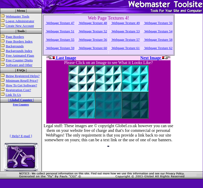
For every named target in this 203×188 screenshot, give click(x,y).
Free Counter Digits (19, 60)
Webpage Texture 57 (125, 40)
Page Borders (15, 37)
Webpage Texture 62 (158, 48)
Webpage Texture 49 (125, 23)
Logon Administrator (19, 21)
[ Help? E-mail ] (21, 136)
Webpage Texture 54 (158, 31)
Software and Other (19, 65)
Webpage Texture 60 (92, 48)
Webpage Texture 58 (158, 40)
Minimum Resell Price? (22, 81)
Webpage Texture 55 (60, 40)
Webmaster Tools (17, 16)
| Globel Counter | (21, 100)
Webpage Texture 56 (92, 40)
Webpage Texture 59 (60, 48)
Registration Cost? (18, 90)
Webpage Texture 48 (92, 23)
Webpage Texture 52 (92, 31)
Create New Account (19, 26)
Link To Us (13, 95)
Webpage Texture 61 (125, 48)
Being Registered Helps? (23, 76)
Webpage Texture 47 (60, 23)
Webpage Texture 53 (125, 31)
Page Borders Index (19, 41)
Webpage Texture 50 (158, 23)
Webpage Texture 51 (60, 31)
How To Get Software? (21, 85)
